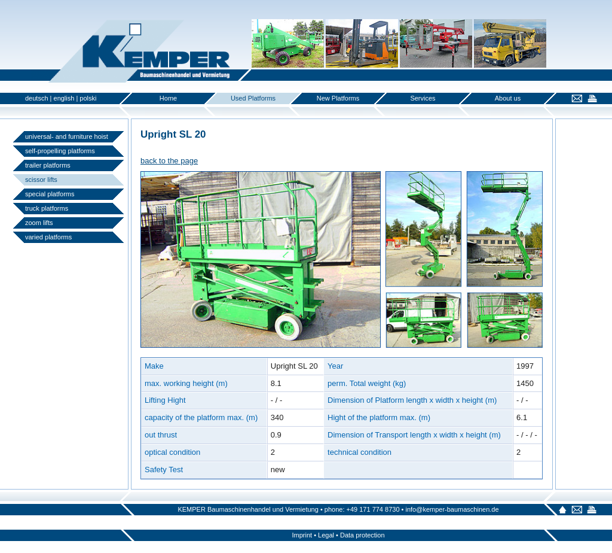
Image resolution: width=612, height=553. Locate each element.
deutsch (36, 98)
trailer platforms (48, 165)
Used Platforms (253, 98)
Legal (326, 535)
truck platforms (46, 208)
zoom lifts (39, 222)
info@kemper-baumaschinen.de (451, 509)
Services (422, 98)
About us (508, 98)
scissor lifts (41, 179)
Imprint (302, 535)
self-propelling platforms (60, 150)
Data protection (362, 535)
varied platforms (48, 237)
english (64, 98)
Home (168, 98)
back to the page (169, 160)
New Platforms (338, 98)
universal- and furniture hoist (66, 136)
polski (87, 98)
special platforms (50, 194)
